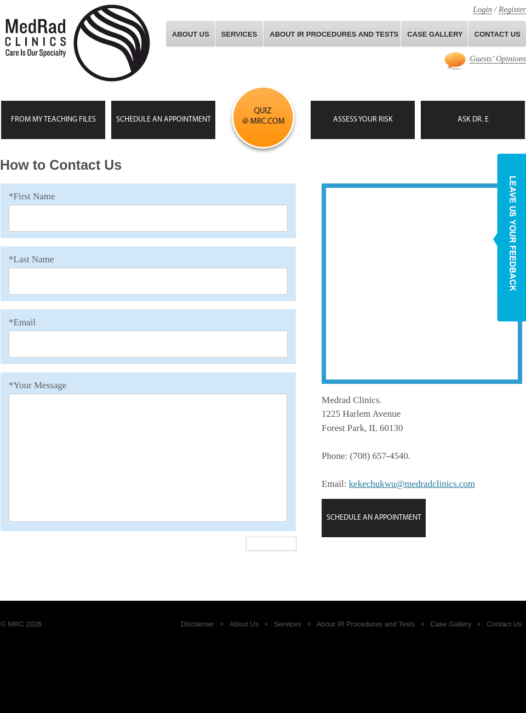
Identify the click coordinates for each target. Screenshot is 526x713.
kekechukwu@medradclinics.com (412, 484)
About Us (190, 34)
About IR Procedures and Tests (334, 34)
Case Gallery (450, 624)
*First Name (32, 196)
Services (239, 34)
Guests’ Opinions (498, 58)
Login (482, 9)
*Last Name (31, 259)
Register (512, 9)
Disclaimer (197, 624)
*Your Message (37, 385)
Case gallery (434, 34)
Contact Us (504, 624)
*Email (22, 322)
